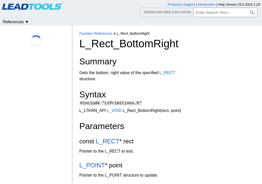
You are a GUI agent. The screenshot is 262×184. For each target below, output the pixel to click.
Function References (95, 33)
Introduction (206, 4)
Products (174, 4)
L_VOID (114, 111)
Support (189, 4)
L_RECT (167, 73)
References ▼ (16, 22)
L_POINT (92, 166)
